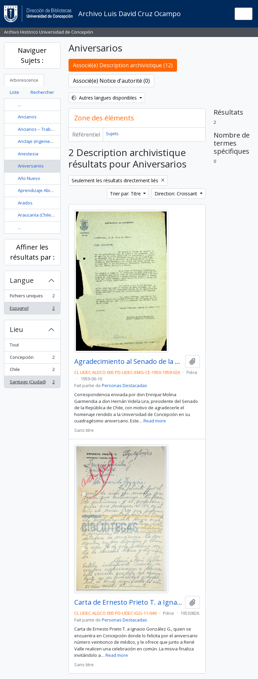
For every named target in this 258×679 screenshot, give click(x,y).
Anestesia (28, 154)
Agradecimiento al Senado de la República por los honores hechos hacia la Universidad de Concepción (128, 361)
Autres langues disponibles (105, 98)
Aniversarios (31, 166)
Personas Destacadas (124, 385)
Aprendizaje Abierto (38, 190)
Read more (154, 421)
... (19, 105)
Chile (32, 370)
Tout (14, 345)
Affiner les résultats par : (32, 252)
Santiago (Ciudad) (32, 383)
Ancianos (27, 117)
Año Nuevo (29, 178)
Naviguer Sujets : (32, 55)
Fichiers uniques (32, 297)
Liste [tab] (14, 92)
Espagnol (32, 309)
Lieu (16, 329)
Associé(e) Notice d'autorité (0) (111, 80)
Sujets (112, 133)
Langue (22, 280)
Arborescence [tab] (24, 80)
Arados (25, 203)
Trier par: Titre (126, 193)
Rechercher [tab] (42, 92)
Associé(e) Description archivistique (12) (123, 65)
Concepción (32, 358)
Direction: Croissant (177, 193)
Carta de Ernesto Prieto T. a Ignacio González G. (128, 602)
